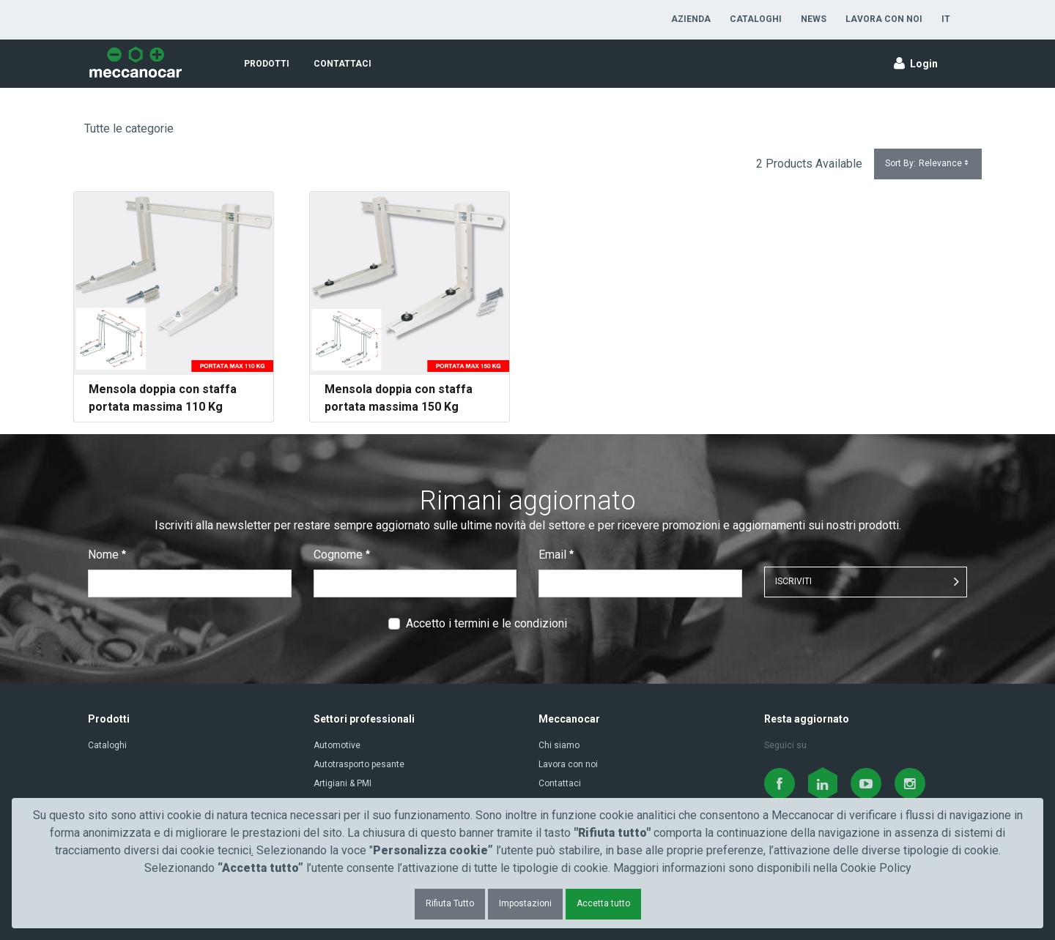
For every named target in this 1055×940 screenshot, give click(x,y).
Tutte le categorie (129, 128)
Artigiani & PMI (342, 783)
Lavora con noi (568, 764)
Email (556, 555)
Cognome (342, 555)
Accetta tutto (603, 903)
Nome (107, 555)
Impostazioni (525, 903)
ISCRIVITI (793, 581)
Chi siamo (559, 745)
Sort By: (928, 163)
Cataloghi (107, 745)
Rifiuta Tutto (450, 903)
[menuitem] (691, 19)
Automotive (337, 745)
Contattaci (559, 783)
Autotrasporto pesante (359, 764)
